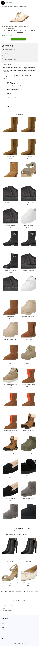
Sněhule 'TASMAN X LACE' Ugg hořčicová (28, 361)
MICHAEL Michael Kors (28, 596)
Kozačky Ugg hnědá (10, 316)
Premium (10, 6)
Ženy (8, 6)
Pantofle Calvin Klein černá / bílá (10, 202)
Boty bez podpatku (21, 530)
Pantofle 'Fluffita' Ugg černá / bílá (28, 475)
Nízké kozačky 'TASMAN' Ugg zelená (28, 453)
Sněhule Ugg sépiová (10, 156)
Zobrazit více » (20, 32)
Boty (12, 6)
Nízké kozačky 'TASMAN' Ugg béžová (28, 316)
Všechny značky (5, 618)
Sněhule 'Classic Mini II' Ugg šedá (28, 498)
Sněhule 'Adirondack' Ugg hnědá (28, 430)
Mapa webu (4, 629)
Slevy (3, 623)
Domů (3, 6)
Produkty (5, 6)
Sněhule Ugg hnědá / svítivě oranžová (28, 384)
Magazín (3, 627)
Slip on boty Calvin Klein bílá (28, 225)
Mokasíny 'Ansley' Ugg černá (11, 475)
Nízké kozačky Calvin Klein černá (10, 247)
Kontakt (3, 638)
